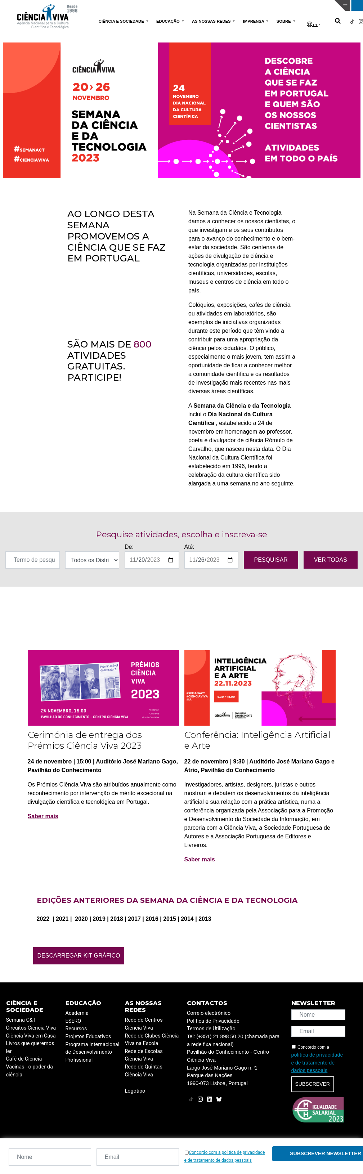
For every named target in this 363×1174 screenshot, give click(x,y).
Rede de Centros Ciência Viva (144, 1024)
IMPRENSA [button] (254, 21)
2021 (63, 919)
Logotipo (135, 1091)
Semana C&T (21, 1020)
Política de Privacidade (213, 1021)
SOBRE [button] (284, 21)
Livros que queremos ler (30, 1047)
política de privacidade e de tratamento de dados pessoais (317, 1063)
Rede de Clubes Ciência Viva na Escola (152, 1040)
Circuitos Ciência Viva (31, 1028)
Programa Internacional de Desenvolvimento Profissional (93, 1052)
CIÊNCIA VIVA (250, 5)
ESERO (73, 1021)
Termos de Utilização (211, 1029)
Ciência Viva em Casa (31, 1036)
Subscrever (312, 1084)
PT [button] (312, 24)
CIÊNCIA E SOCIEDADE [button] (122, 21)
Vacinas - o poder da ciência (29, 1071)
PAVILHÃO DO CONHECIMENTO (168, 4)
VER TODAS (330, 560)
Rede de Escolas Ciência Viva (144, 1055)
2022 (44, 919)
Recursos (76, 1029)
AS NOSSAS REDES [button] (212, 21)
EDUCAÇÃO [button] (168, 21)
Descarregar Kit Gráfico (78, 956)
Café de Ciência (24, 1059)
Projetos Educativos (88, 1037)
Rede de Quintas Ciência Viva (143, 1071)
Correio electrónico (208, 1013)
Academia (77, 1013)
